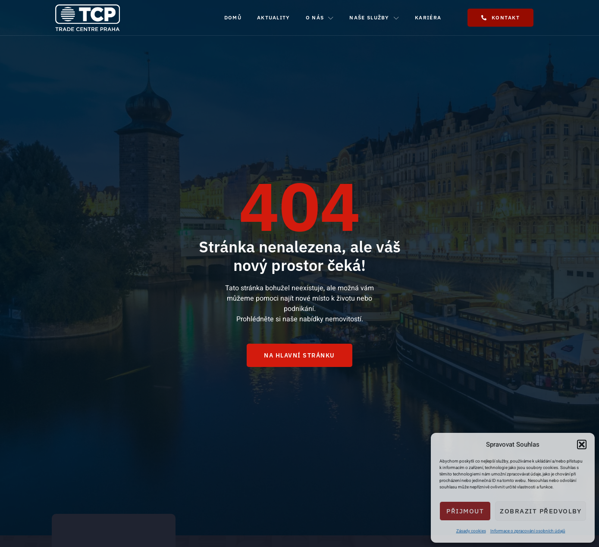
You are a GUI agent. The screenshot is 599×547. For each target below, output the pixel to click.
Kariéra (428, 17)
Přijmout (465, 511)
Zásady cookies (471, 531)
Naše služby (374, 17)
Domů (232, 17)
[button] (581, 444)
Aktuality (273, 17)
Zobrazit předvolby (540, 511)
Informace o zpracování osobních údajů (527, 531)
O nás (320, 17)
